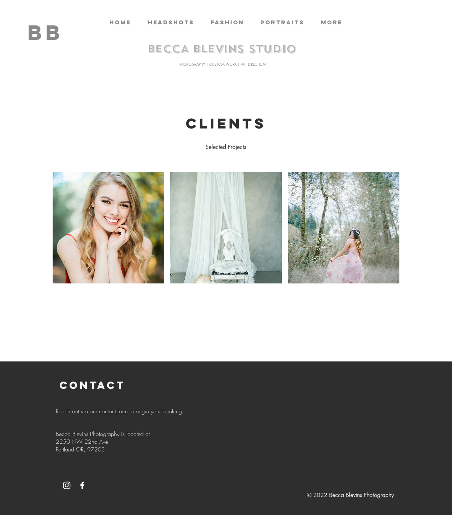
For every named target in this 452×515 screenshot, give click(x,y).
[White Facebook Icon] (82, 485)
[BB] (46, 32)
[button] (170, 22)
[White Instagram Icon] (67, 485)
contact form (113, 411)
